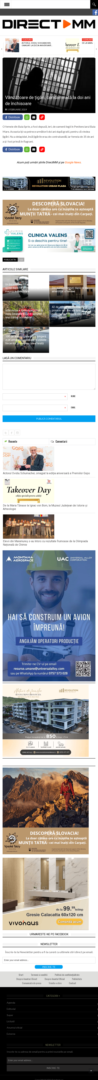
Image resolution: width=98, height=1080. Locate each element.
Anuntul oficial (14, 1027)
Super (10, 1015)
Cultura (27, 39)
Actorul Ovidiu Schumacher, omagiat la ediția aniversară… (37, 44)
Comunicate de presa (31, 983)
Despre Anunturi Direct (26, 979)
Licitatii (10, 1021)
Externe (11, 1033)
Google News (73, 162)
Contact (72, 983)
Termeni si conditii (39, 974)
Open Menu (7, 4)
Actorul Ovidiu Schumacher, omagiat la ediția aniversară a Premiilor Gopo (46, 473)
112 (21, 259)
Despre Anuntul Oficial (55, 979)
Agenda (11, 1002)
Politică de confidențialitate (67, 974)
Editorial (11, 1008)
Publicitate (77, 979)
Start (21, 974)
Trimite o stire (55, 983)
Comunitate (89, 39)
